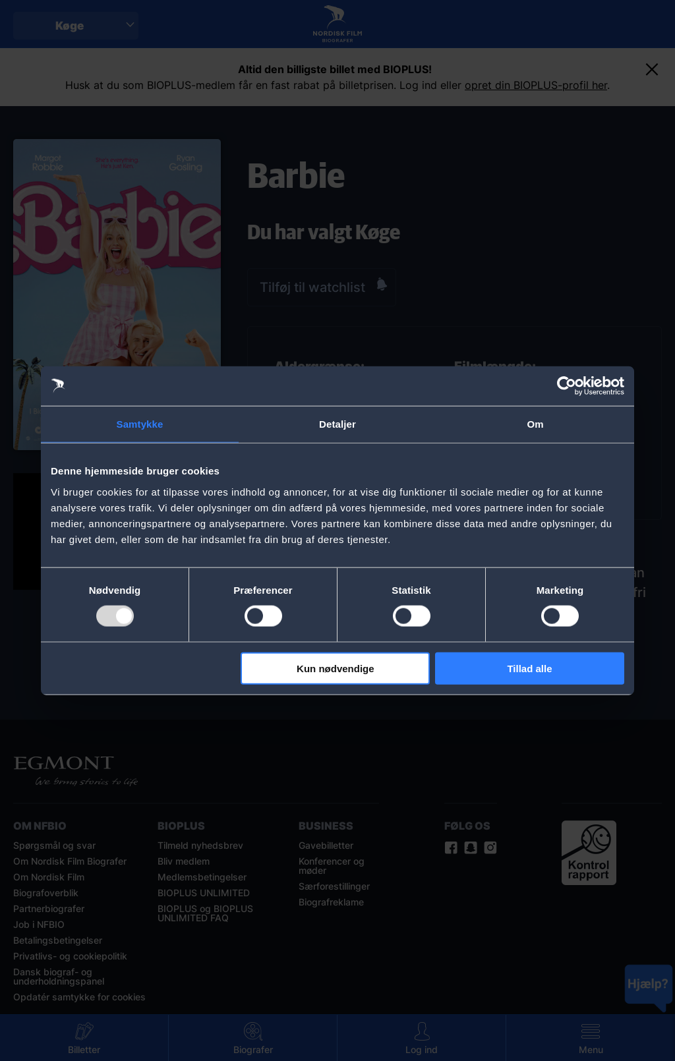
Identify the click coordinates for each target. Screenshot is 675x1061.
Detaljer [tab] (337, 424)
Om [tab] (535, 424)
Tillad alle (529, 668)
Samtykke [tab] (140, 424)
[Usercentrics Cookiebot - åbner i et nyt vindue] (566, 386)
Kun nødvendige (335, 668)
